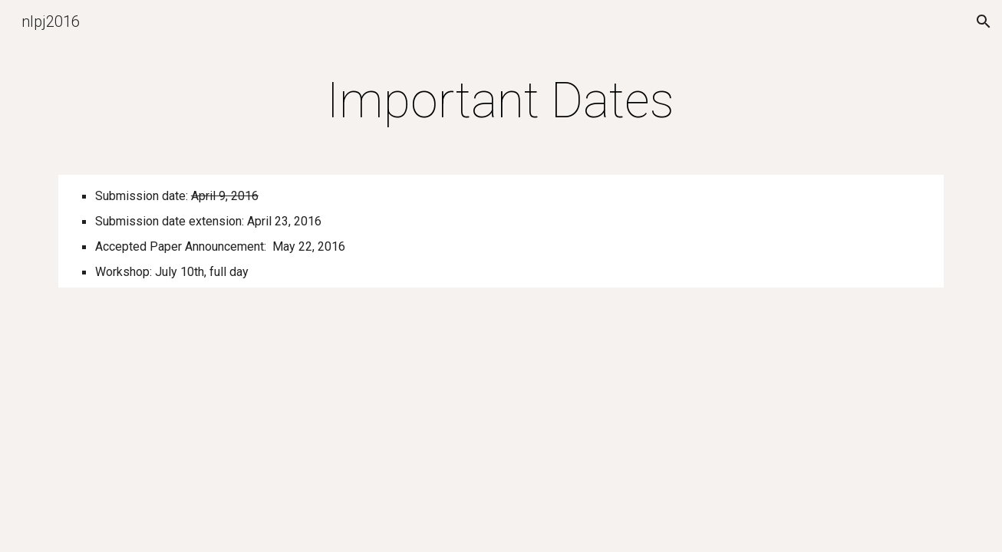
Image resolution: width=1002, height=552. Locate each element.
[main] (501, 101)
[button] (983, 21)
